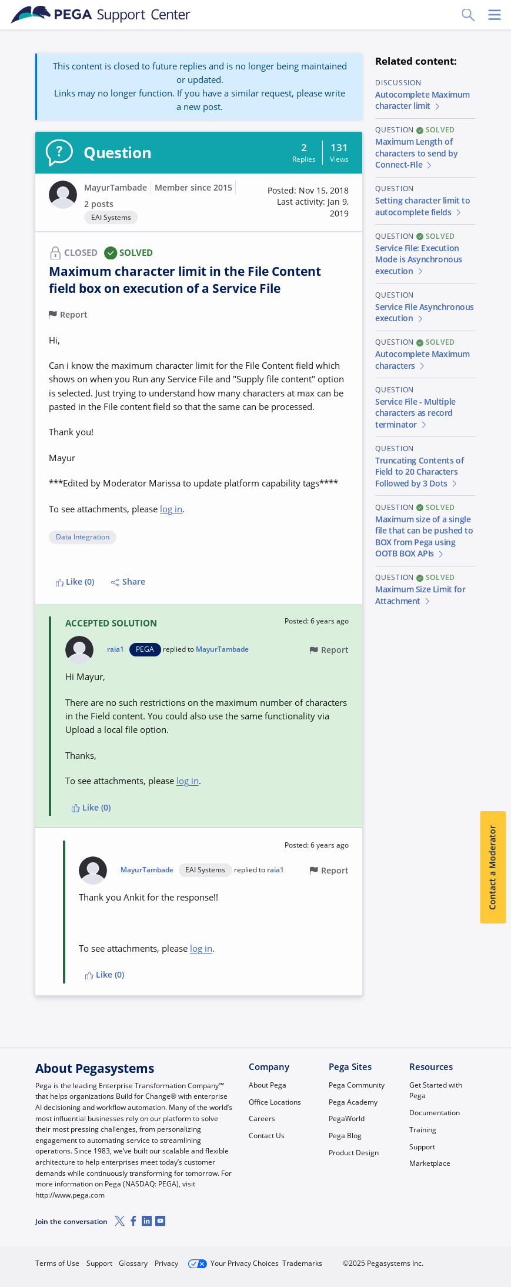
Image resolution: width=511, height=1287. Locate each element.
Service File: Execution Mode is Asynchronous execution (418, 259)
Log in (449, 1258)
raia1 (115, 649)
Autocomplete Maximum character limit (422, 100)
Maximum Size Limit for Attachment (420, 595)
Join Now (387, 1258)
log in (171, 509)
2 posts (98, 204)
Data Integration (82, 537)
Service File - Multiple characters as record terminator (415, 413)
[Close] (494, 1244)
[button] (304, 202)
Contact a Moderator (492, 867)
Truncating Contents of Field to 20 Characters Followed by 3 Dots (419, 472)
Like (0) (75, 581)
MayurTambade (115, 187)
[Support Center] (101, 15)
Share (128, 581)
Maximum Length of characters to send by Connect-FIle (416, 153)
